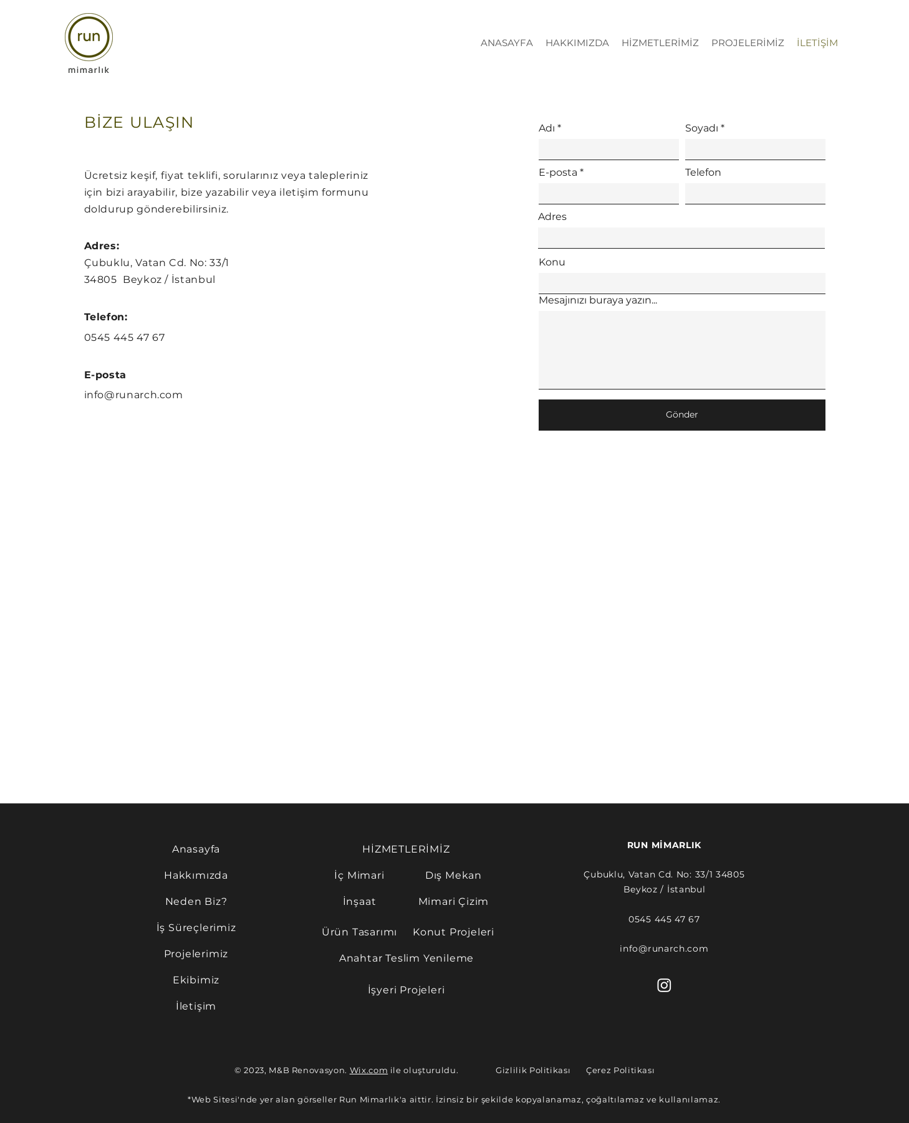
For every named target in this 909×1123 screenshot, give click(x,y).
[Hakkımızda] (196, 875)
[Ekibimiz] (196, 980)
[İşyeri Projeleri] (406, 990)
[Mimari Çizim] (453, 901)
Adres (552, 217)
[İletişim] (196, 1006)
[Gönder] (682, 415)
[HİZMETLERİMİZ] (406, 849)
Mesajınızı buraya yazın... (598, 300)
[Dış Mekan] (453, 875)
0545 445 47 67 (124, 337)
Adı (547, 128)
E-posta (558, 173)
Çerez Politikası (620, 1070)
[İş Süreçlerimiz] (196, 927)
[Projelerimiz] (196, 953)
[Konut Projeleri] (453, 932)
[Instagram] (664, 985)
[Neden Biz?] (196, 901)
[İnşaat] (359, 901)
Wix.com (369, 1070)
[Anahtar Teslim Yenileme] (406, 958)
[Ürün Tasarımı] (359, 932)
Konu (552, 262)
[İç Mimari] (359, 875)
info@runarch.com (133, 395)
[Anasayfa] (196, 849)
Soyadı (701, 128)
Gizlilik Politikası (533, 1070)
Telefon (703, 173)
